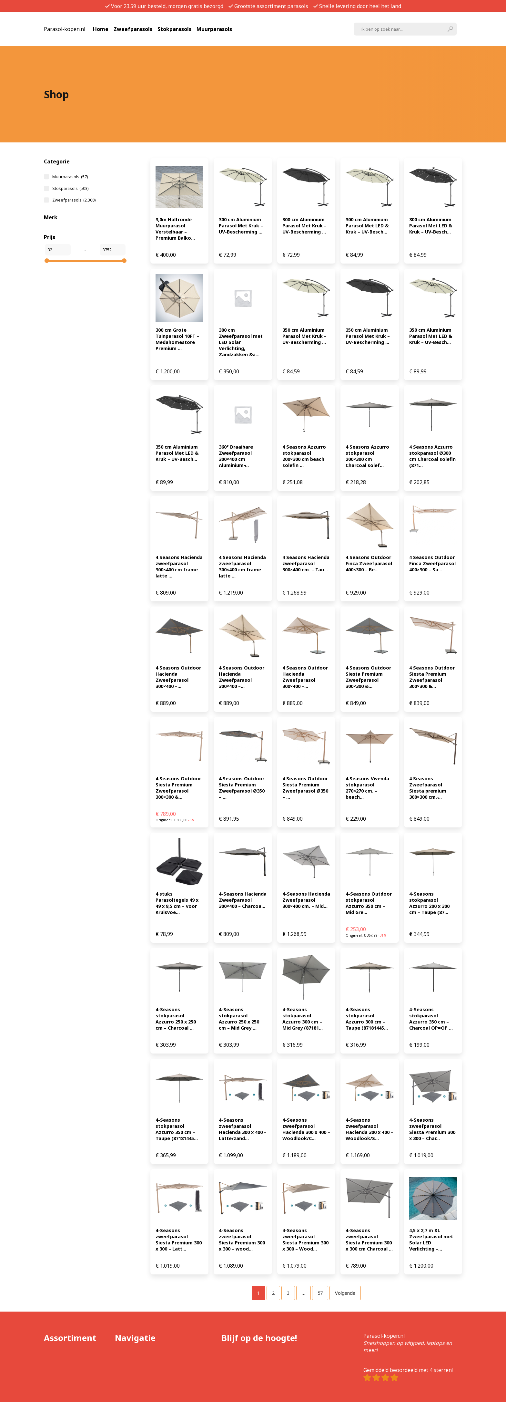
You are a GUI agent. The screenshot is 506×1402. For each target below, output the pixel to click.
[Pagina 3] (288, 1293)
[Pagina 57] (320, 1293)
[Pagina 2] (273, 1293)
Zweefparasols (133, 29)
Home (100, 29)
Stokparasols (174, 29)
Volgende (345, 1293)
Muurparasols (214, 29)
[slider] (47, 260)
